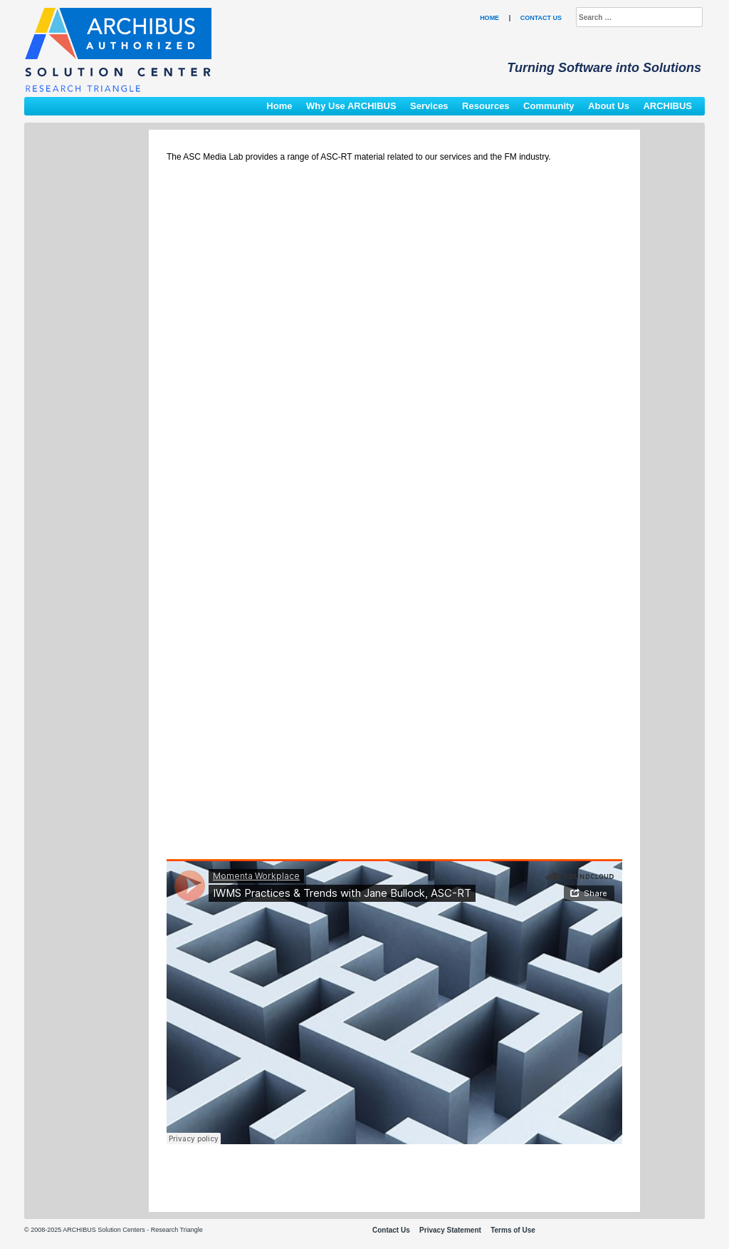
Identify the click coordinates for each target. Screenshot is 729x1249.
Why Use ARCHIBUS (351, 106)
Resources (485, 106)
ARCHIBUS (667, 106)
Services (429, 106)
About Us (608, 106)
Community (549, 106)
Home (489, 17)
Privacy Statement (450, 1230)
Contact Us (541, 17)
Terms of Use (513, 1230)
